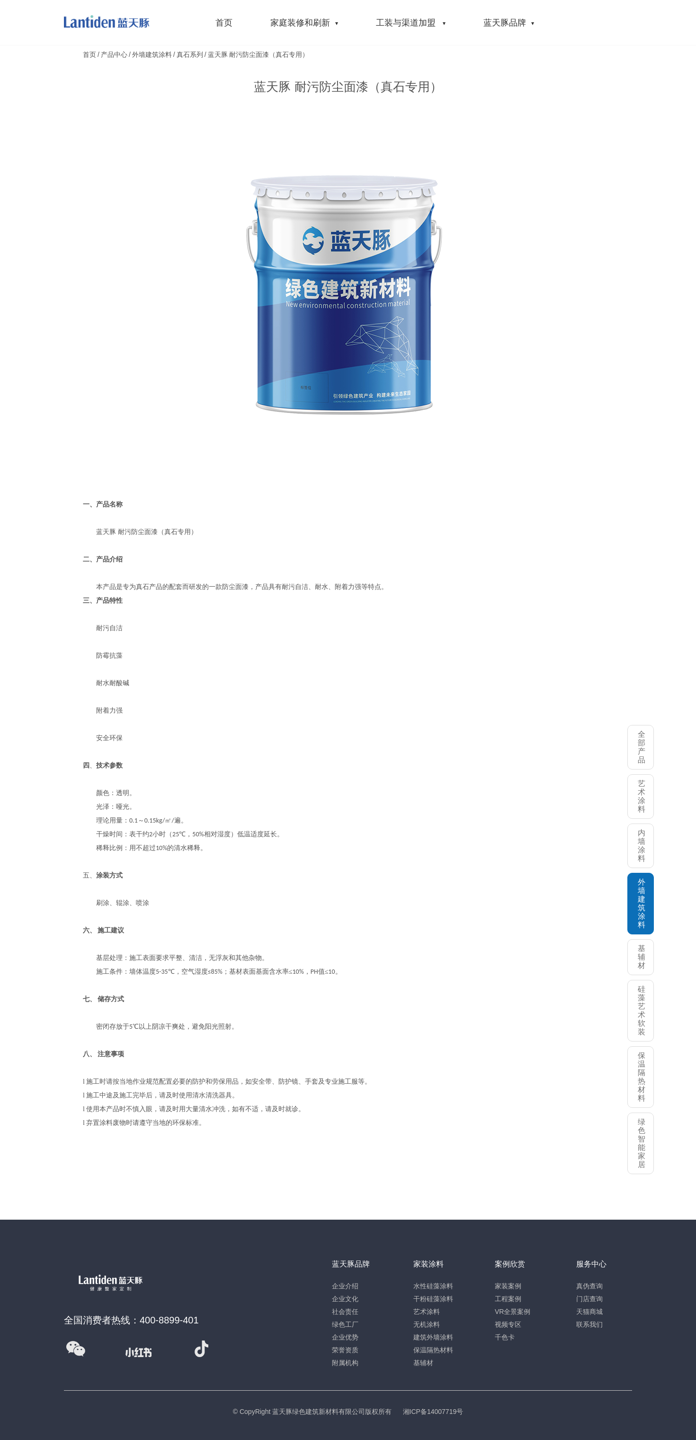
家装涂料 (428, 1264)
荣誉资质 (345, 1350)
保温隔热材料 (433, 1350)
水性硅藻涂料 (433, 1286)
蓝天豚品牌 (351, 1264)
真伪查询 (589, 1286)
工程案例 (508, 1299)
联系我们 (589, 1324)
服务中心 (591, 1264)
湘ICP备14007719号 (433, 1411)
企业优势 (345, 1337)
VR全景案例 (512, 1311)
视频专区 (508, 1324)
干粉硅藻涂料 (433, 1299)
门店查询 (589, 1299)
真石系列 (190, 54)
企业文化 (345, 1299)
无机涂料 (426, 1324)
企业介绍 (345, 1286)
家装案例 (508, 1286)
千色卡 (505, 1337)
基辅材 (423, 1363)
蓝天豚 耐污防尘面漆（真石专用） (258, 54)
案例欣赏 (510, 1264)
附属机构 (345, 1363)
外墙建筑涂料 (152, 54)
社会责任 (345, 1311)
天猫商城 (589, 1311)
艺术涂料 (426, 1311)
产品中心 (114, 54)
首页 (89, 54)
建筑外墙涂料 (433, 1337)
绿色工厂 (345, 1324)
